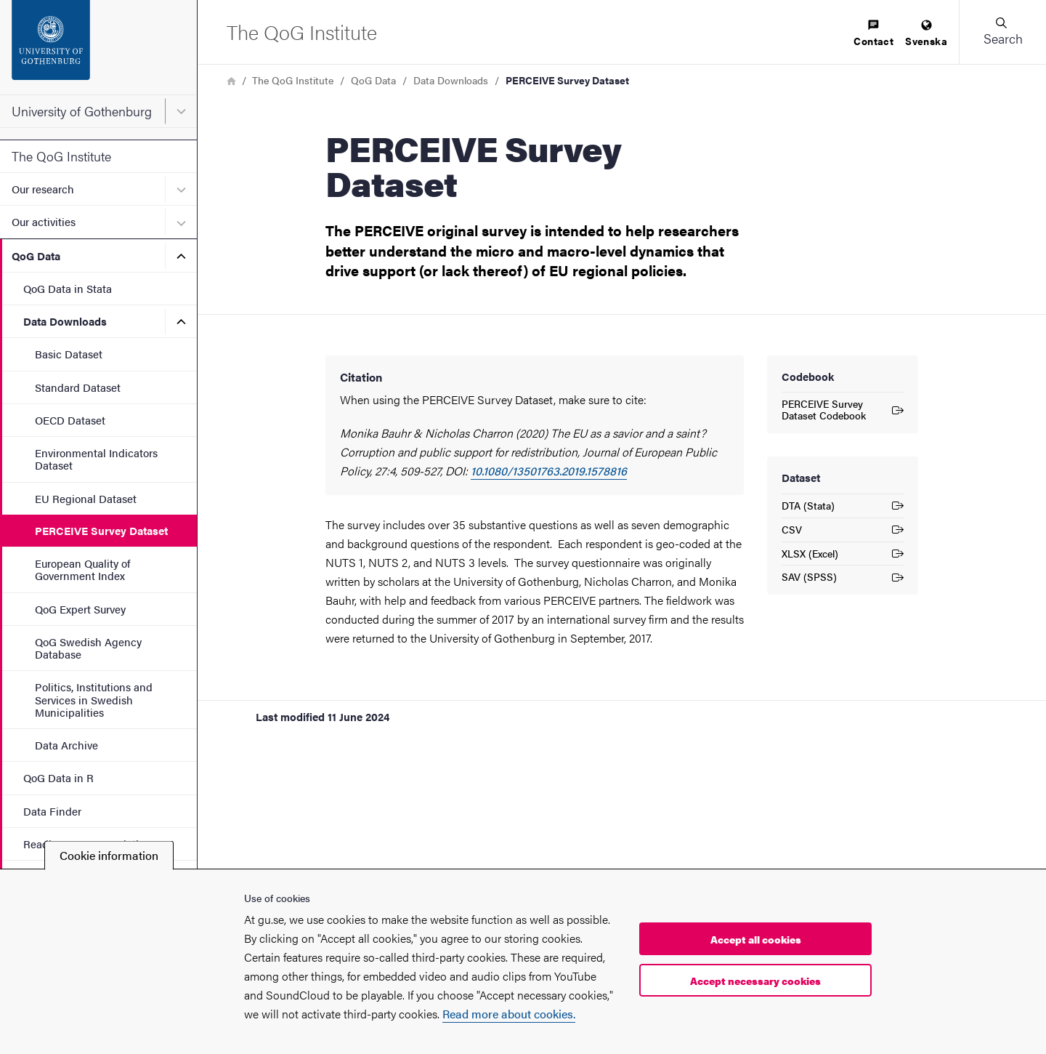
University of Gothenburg (82, 111)
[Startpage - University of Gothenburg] (98, 47)
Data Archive (66, 744)
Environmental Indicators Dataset (96, 458)
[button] (1002, 32)
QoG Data (36, 255)
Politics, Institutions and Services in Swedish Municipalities (94, 699)
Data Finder (52, 810)
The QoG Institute (61, 156)
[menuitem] (873, 34)
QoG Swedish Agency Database (88, 647)
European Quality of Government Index (82, 569)
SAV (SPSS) (843, 579)
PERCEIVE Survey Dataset (101, 530)
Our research (43, 188)
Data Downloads (65, 321)
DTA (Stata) (843, 508)
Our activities (44, 221)
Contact (873, 34)
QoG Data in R (58, 777)
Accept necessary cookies (755, 980)
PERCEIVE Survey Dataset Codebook (843, 409)
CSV (843, 532)
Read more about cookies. (508, 1013)
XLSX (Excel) (843, 556)
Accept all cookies (755, 939)
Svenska (926, 34)
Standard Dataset (78, 387)
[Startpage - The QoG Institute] (302, 31)
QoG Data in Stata (67, 288)
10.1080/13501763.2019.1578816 (549, 470)
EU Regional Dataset (86, 498)
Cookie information (109, 855)
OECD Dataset (70, 419)
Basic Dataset (68, 353)
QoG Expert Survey (80, 608)
